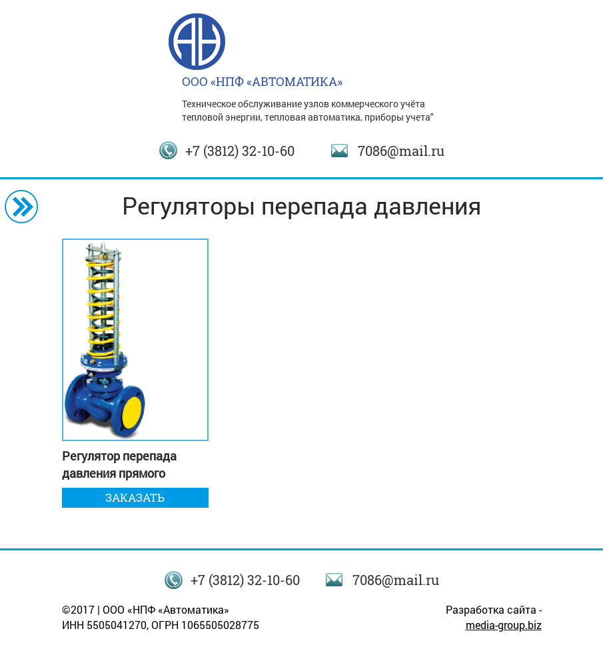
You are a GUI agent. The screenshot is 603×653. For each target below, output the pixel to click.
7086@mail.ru (401, 150)
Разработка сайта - (494, 617)
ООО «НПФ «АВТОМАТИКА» (262, 81)
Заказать (135, 497)
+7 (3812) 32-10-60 (240, 150)
